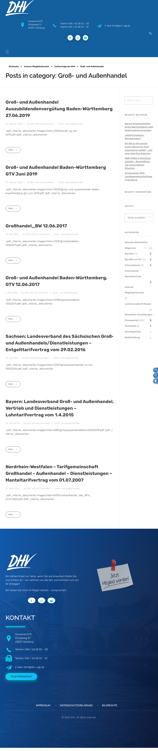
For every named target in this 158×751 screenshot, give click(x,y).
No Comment (47, 123)
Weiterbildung (132, 337)
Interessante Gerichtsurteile (133, 274)
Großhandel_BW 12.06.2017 (36, 225)
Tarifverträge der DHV (64, 66)
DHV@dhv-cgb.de (34, 667)
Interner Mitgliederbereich (36, 66)
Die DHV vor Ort (133, 259)
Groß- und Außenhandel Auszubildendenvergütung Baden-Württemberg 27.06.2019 (59, 108)
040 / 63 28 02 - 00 (78, 23)
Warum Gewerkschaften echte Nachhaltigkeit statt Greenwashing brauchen (139, 127)
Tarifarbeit (130, 326)
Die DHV (129, 253)
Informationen (132, 265)
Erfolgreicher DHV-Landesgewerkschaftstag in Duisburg (138, 176)
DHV (32, 123)
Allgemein (130, 248)
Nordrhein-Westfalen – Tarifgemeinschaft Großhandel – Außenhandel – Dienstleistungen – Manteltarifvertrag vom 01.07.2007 (59, 473)
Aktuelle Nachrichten (136, 242)
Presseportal (131, 320)
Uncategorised (133, 331)
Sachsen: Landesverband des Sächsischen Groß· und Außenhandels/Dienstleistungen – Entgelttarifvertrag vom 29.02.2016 (59, 343)
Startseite (14, 66)
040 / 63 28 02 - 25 (78, 27)
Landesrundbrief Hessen (138, 304)
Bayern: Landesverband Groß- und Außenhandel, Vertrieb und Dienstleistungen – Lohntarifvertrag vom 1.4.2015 (60, 408)
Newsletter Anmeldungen (138, 314)
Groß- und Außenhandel (71, 123)
